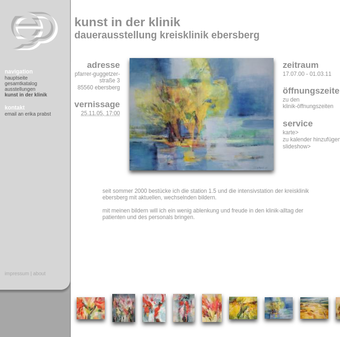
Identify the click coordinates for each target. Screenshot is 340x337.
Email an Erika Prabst (28, 114)
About (39, 273)
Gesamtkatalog (21, 83)
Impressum (17, 273)
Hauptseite (16, 78)
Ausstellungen (20, 89)
